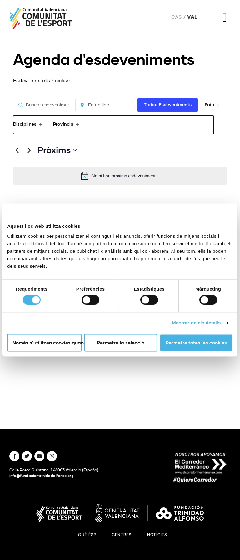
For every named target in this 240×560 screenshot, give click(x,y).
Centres (122, 534)
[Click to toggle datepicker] (57, 150)
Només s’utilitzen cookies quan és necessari (47, 342)
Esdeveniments (31, 80)
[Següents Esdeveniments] (29, 150)
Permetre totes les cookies (196, 342)
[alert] (120, 176)
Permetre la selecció (120, 342)
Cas (176, 16)
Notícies (157, 534)
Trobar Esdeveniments (166, 104)
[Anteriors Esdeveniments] (17, 150)
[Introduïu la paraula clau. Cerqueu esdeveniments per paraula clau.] (44, 105)
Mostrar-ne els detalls (196, 323)
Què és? (87, 534)
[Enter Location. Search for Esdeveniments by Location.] (105, 105)
